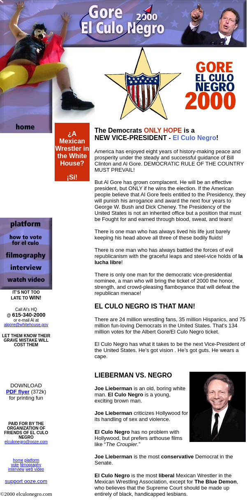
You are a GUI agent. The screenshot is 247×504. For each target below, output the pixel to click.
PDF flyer (18, 392)
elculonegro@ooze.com (26, 442)
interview (16, 469)
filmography (30, 465)
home (18, 460)
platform (31, 460)
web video (34, 469)
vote (15, 465)
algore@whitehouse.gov (26, 324)
